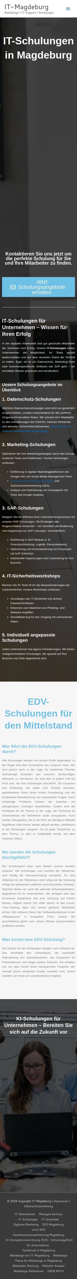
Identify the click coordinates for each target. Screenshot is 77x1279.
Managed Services (50, 1214)
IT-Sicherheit (50, 1219)
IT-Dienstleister (25, 1214)
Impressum (61, 1201)
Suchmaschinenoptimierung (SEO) (32, 480)
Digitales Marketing (26, 1224)
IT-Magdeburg (26, 6)
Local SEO (38, 1229)
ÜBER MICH (55, 1271)
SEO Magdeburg (53, 1224)
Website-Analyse (53, 1266)
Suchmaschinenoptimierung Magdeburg (38, 1235)
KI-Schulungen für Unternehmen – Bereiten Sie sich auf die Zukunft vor (38, 1025)
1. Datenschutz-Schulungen (31, 399)
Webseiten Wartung (25, 1266)
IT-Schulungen (28, 1219)
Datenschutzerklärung (38, 1206)
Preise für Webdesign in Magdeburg (38, 1261)
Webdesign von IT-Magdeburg (29, 1255)
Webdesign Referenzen (28, 1271)
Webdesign (60, 1255)
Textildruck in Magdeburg (38, 1250)
